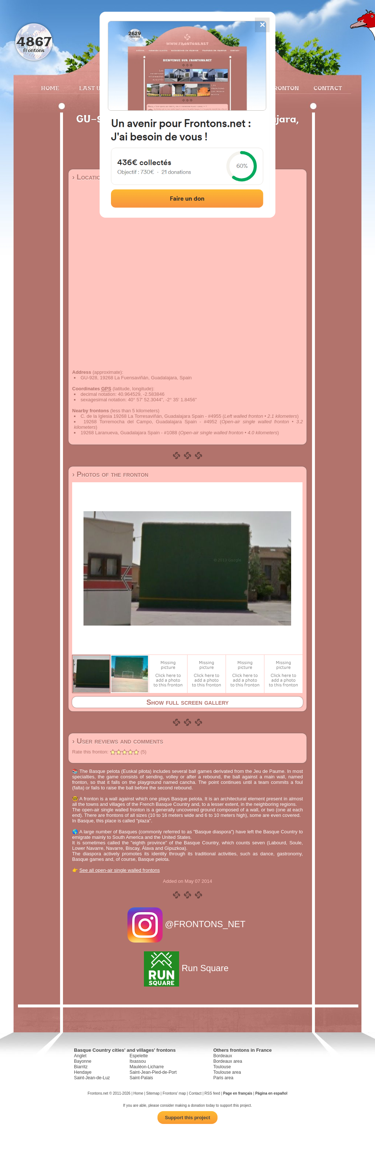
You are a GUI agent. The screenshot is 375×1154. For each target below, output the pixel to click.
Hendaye (83, 1072)
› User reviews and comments (117, 741)
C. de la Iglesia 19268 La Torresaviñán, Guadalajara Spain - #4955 (151, 416)
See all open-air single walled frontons (119, 870)
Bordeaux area (227, 1061)
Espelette (139, 1055)
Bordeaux (222, 1055)
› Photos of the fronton (110, 474)
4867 (34, 41)
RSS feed (212, 1093)
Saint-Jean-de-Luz (92, 1077)
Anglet (80, 1055)
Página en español (271, 1093)
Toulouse (222, 1066)
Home (50, 88)
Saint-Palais (141, 1077)
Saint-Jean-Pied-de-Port (153, 1072)
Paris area (223, 1077)
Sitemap (153, 1093)
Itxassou (138, 1061)
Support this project (187, 1117)
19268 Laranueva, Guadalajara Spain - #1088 (129, 432)
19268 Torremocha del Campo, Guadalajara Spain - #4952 (150, 421)
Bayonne (82, 1061)
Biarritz (81, 1066)
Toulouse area (227, 1072)
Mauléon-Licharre (147, 1066)
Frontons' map (174, 1093)
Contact (326, 88)
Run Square (187, 968)
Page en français (237, 1093)
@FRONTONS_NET (187, 924)
